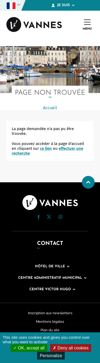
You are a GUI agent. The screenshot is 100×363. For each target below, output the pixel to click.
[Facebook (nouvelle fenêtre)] (38, 218)
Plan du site (50, 330)
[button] (39, 217)
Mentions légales (50, 322)
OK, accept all (29, 348)
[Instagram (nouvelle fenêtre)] (60, 218)
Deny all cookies (71, 348)
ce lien (46, 148)
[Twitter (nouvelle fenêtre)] (49, 217)
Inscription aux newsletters (50, 313)
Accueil (50, 107)
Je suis (62, 5)
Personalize (51, 355)
